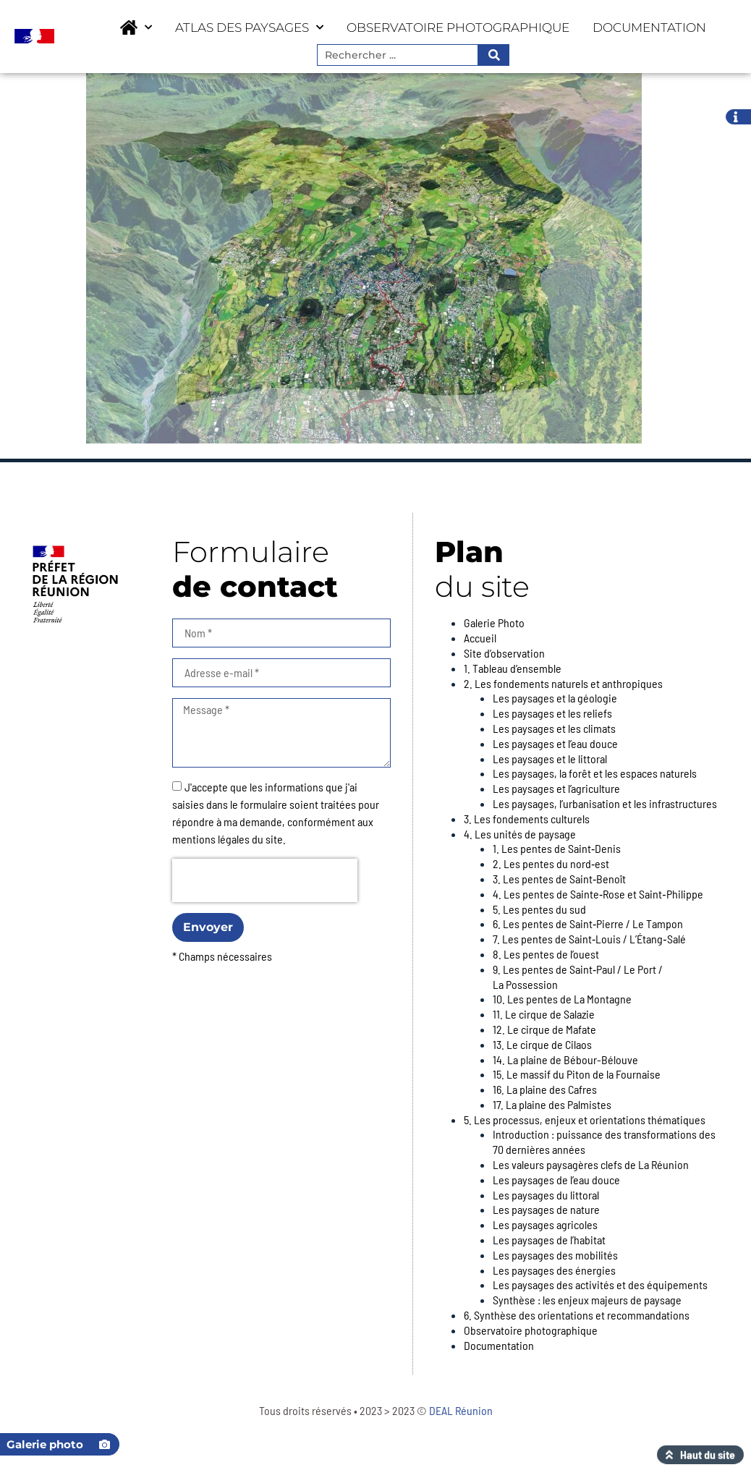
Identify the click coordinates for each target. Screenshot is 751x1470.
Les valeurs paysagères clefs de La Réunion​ (591, 1164)
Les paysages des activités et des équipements (600, 1284)
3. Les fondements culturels (527, 818)
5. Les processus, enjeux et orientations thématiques (584, 1119)
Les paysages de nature (546, 1209)
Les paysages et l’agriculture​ (556, 788)
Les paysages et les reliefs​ (552, 713)
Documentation (649, 27)
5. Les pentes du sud (539, 909)
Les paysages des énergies (554, 1270)
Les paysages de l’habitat (549, 1239)
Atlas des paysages (249, 27)
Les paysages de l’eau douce (556, 1179)
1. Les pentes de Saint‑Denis (557, 848)
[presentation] (264, 880)
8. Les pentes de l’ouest (546, 954)
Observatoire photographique (458, 27)
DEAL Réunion (461, 1410)
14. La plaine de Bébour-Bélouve (565, 1059)
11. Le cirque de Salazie (544, 1014)
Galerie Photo (494, 622)
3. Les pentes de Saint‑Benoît (559, 878)
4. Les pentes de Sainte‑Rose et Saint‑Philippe (598, 894)
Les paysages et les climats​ (554, 728)
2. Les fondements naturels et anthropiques (563, 683)
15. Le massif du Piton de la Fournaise (577, 1074)
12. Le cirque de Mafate (544, 1029)
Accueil (480, 638)
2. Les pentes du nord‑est (551, 863)
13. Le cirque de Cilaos (542, 1044)
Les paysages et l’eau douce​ (555, 743)
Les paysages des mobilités (555, 1255)
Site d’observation (504, 653)
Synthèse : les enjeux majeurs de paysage (587, 1300)
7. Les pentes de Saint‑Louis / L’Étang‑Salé (589, 939)
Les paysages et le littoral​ (550, 758)
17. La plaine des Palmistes (552, 1104)
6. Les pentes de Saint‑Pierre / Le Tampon (588, 923)
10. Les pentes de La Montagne (562, 999)
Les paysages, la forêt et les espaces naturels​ (595, 773)
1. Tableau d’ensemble (512, 668)
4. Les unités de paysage (520, 834)
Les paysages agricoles (545, 1224)
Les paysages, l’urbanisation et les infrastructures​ (605, 803)
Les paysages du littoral (546, 1195)
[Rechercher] (493, 55)
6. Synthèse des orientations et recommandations (577, 1315)
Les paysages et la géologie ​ (556, 698)
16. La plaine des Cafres (545, 1089)
